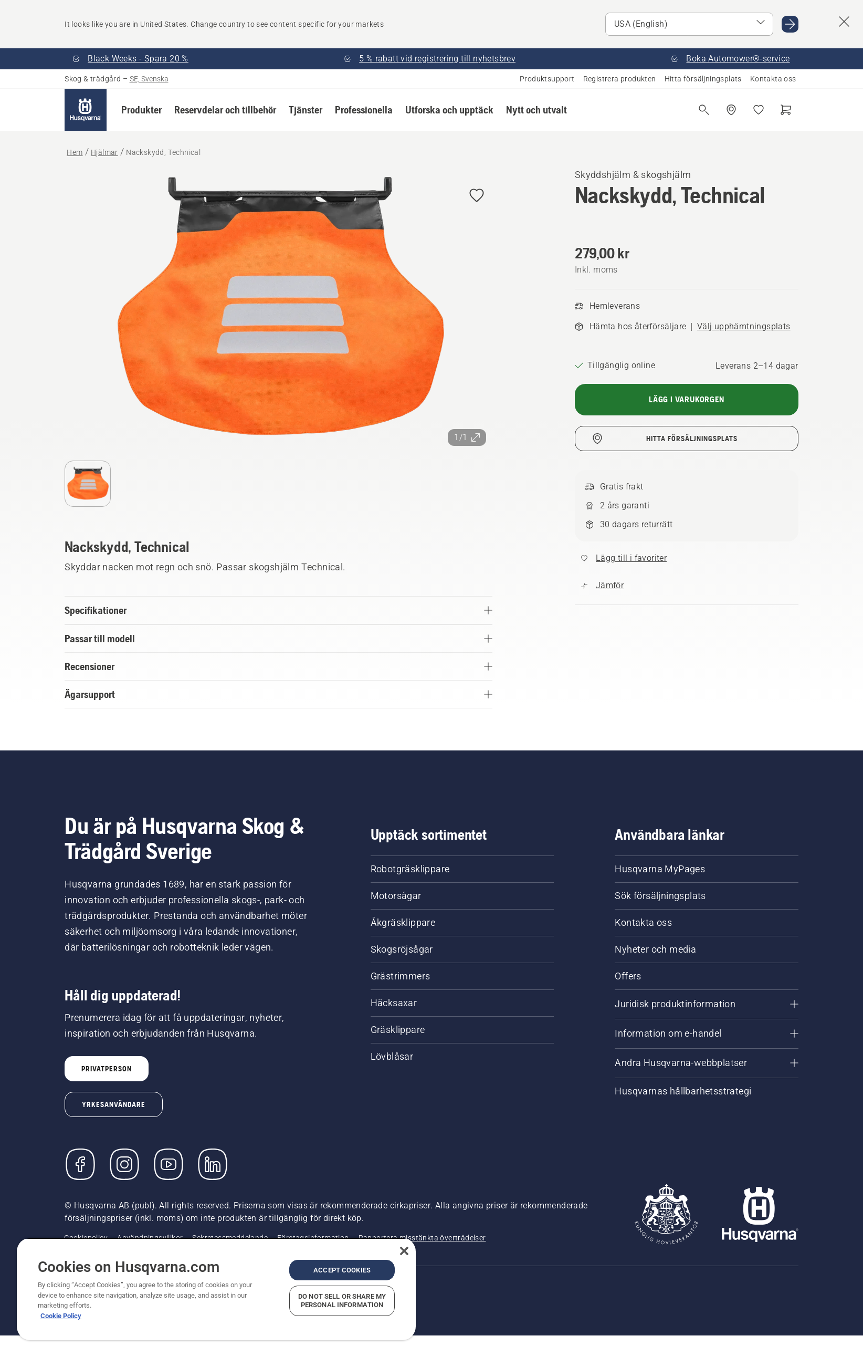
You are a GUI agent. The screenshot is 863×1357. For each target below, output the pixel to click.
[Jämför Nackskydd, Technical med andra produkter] (602, 585)
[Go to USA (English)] (790, 24)
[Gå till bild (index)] (87, 483)
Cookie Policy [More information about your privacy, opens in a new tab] (60, 1316)
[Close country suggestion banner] (844, 21)
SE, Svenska (149, 79)
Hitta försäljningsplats (703, 79)
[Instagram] (124, 1164)
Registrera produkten (619, 79)
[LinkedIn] (212, 1164)
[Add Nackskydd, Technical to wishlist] (476, 196)
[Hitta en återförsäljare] (731, 109)
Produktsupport (547, 79)
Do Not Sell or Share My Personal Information (342, 1300)
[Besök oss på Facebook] (80, 1164)
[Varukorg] (785, 109)
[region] (216, 1289)
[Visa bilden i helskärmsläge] (278, 309)
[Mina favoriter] (758, 109)
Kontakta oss (773, 79)
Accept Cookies (342, 1270)
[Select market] (689, 24)
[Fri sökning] (704, 109)
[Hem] (86, 110)
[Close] (404, 1251)
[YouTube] (168, 1164)
